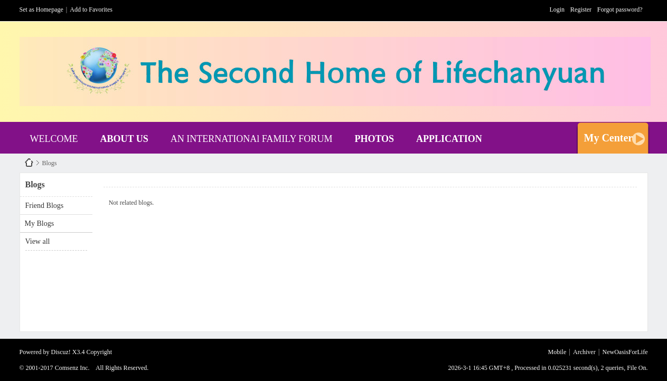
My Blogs (39, 223)
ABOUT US (124, 139)
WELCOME (54, 139)
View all (37, 241)
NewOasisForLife (29, 162)
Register (580, 9)
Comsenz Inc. (72, 368)
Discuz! (61, 352)
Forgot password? (619, 9)
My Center (608, 138)
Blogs (49, 163)
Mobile (557, 352)
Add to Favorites (91, 9)
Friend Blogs (44, 205)
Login (557, 9)
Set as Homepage (41, 9)
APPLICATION (449, 139)
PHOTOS (374, 139)
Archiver (584, 352)
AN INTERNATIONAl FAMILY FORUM (252, 139)
